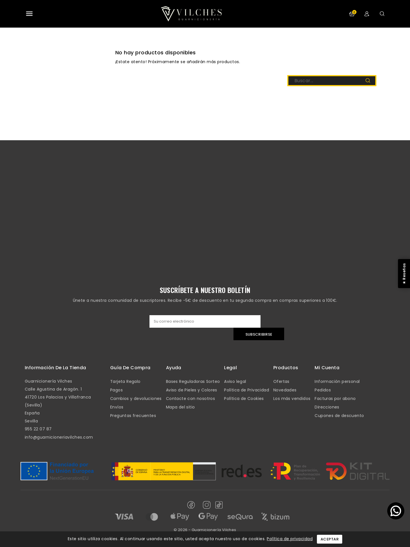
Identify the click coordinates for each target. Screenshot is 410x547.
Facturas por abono (335, 398)
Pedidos (323, 390)
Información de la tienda (55, 367)
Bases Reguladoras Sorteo (193, 381)
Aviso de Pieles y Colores (191, 390)
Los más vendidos (291, 398)
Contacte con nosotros (190, 398)
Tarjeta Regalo (125, 381)
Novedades (285, 390)
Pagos (116, 390)
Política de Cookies (244, 398)
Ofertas (281, 381)
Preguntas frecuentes (133, 415)
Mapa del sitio (180, 407)
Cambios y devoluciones (136, 398)
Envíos (116, 407)
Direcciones (327, 407)
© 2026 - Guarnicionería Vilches (205, 529)
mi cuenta (327, 367)
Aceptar (330, 539)
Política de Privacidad (246, 390)
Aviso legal (235, 381)
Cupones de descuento (339, 415)
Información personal (337, 381)
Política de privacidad (290, 539)
